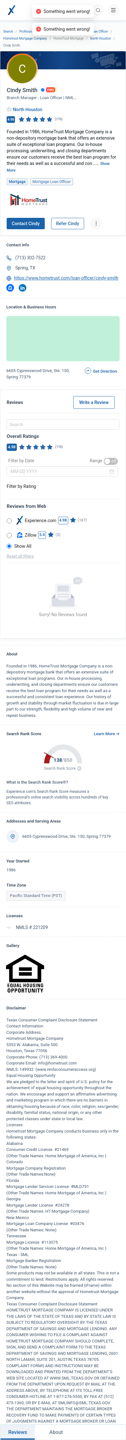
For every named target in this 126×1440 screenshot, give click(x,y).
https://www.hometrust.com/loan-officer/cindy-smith (66, 278)
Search (8, 31)
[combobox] (62, 424)
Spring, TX (25, 267)
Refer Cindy (67, 223)
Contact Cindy (26, 223)
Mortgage (63, 31)
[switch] (111, 461)
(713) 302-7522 (30, 257)
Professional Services (34, 31)
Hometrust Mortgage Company (25, 38)
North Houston (100, 38)
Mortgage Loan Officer (92, 31)
